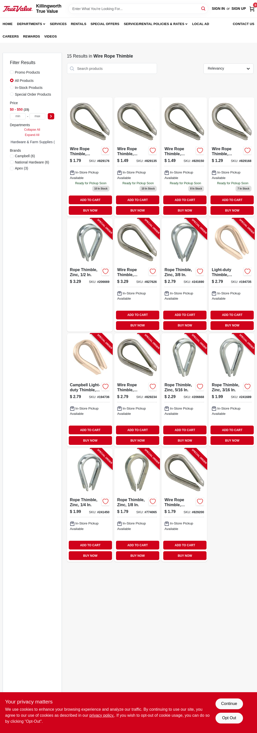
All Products (24, 80)
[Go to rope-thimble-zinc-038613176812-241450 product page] (89, 505)
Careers (11, 36)
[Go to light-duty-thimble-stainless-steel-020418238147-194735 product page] (231, 275)
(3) (21, 168)
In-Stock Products (29, 87)
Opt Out (229, 718)
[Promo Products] (12, 72)
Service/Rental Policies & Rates (154, 24)
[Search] (203, 8)
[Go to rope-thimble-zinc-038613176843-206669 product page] (89, 275)
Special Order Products (33, 94)
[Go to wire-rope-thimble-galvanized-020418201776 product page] (184, 157)
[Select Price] (51, 116)
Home (8, 24)
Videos (50, 36)
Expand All (32, 135)
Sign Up (239, 9)
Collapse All (32, 129)
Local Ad (200, 24)
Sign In (218, 9)
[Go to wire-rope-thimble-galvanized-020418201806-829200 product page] (184, 505)
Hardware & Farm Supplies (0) (34, 142)
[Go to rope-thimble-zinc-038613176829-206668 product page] (184, 390)
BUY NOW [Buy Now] (90, 210)
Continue (229, 703)
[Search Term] (138, 9)
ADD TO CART (90, 200)
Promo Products (27, 72)
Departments (29, 24)
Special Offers (104, 24)
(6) (25, 156)
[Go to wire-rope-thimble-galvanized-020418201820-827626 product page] (137, 275)
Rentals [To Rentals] (78, 24)
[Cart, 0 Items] (252, 8)
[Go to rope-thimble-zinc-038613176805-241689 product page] (231, 390)
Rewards (31, 36)
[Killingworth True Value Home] (18, 9)
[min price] (18, 116)
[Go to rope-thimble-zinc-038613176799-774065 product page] (137, 505)
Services (58, 24)
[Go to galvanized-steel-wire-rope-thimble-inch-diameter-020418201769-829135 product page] (137, 157)
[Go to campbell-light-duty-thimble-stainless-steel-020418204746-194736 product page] (89, 390)
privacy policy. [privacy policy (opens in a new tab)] (102, 715)
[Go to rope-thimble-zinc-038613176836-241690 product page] (184, 275)
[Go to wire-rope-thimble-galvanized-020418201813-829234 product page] (137, 390)
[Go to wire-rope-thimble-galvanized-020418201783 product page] (231, 157)
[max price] (38, 116)
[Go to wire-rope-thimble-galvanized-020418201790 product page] (89, 157)
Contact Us (243, 24)
